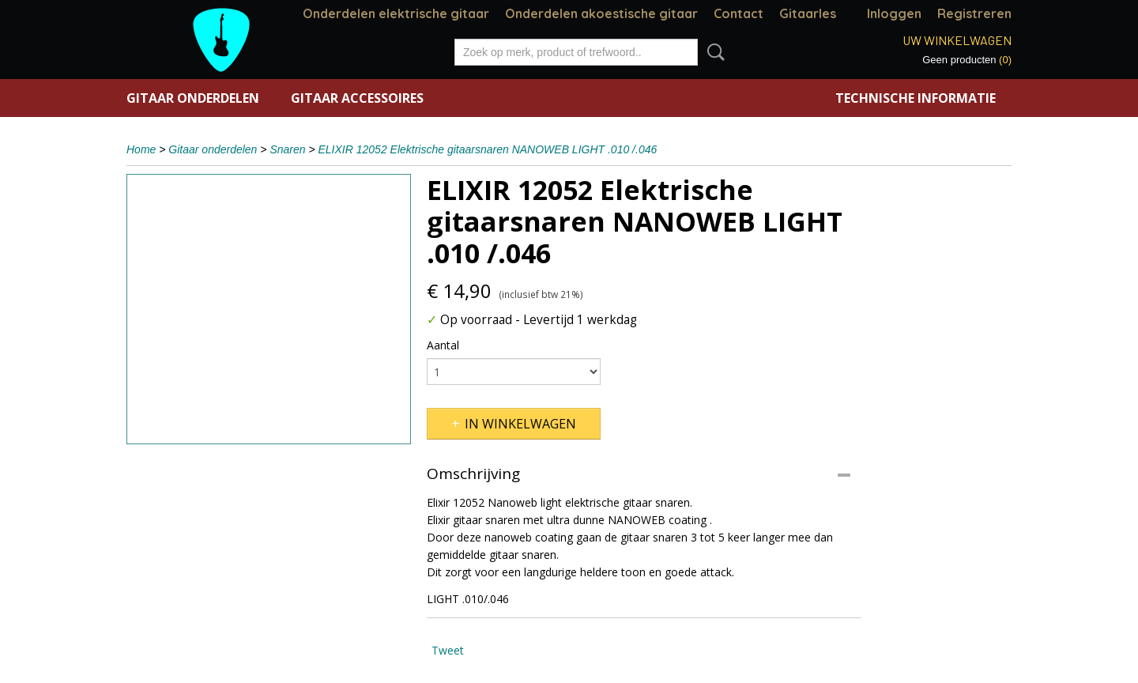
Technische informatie (915, 98)
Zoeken (713, 52)
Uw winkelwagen (957, 39)
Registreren (974, 13)
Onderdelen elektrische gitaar (396, 13)
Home (141, 149)
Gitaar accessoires (357, 98)
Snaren (287, 149)
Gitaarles (807, 13)
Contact (738, 13)
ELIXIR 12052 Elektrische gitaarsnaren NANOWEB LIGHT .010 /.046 (488, 149)
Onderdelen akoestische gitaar (601, 13)
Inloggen (894, 13)
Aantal (443, 345)
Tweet (447, 650)
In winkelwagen (520, 423)
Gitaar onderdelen (192, 98)
